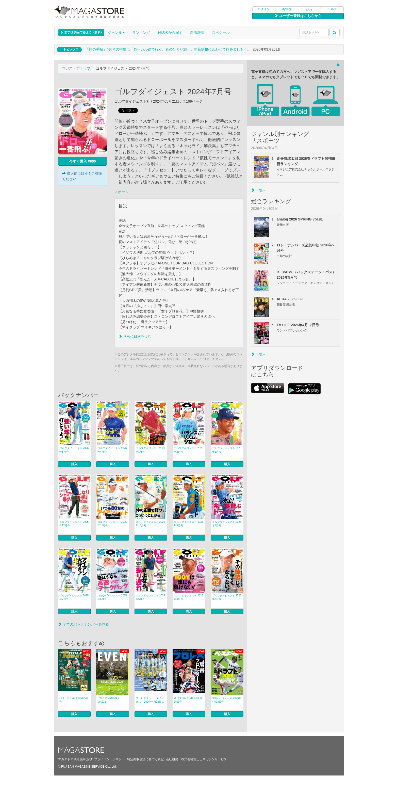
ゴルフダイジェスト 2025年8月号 (226, 523)
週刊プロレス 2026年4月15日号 (188, 700)
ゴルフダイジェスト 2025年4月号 (188, 597)
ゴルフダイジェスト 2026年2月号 (188, 450)
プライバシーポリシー (109, 759)
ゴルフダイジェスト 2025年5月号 (150, 597)
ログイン (264, 9)
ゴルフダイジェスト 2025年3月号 (226, 597)
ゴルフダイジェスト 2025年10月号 (150, 523)
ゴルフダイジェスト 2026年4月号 (112, 450)
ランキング (141, 32)
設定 (309, 9)
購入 (74, 464)
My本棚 (286, 9)
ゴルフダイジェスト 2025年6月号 (112, 597)
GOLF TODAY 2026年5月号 (73, 700)
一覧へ (258, 190)
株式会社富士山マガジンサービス (204, 759)
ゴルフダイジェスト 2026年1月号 (226, 450)
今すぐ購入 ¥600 (82, 161)
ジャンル (116, 32)
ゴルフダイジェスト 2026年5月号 (74, 450)
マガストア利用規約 (72, 759)
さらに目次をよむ (135, 336)
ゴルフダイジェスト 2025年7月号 (74, 597)
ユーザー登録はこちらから (298, 16)
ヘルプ (332, 9)
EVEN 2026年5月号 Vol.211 (108, 700)
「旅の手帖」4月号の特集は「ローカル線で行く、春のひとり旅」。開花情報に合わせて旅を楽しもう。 (168, 49)
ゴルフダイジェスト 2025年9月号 (188, 523)
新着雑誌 (197, 32)
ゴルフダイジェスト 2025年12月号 (74, 523)
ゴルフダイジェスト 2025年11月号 (112, 523)
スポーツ (121, 192)
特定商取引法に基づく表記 (145, 759)
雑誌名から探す (170, 32)
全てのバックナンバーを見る (83, 624)
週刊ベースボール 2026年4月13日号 (226, 700)
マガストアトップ (76, 68)
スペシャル (221, 32)
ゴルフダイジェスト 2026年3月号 (150, 450)
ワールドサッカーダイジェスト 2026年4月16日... (150, 700)
